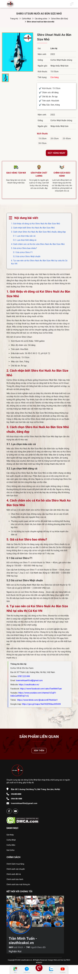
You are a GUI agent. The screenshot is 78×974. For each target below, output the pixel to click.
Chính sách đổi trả (14, 875)
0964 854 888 (16, 800)
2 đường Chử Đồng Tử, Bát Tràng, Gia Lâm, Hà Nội (35, 790)
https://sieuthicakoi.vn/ (29, 684)
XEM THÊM (39, 751)
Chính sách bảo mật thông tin (18, 885)
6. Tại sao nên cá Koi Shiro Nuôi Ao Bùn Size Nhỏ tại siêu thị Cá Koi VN (39, 262)
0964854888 (16, 795)
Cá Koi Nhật (26, 19)
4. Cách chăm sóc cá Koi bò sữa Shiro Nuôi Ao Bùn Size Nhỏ (38, 244)
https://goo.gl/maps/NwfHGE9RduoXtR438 (41, 704)
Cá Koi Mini (11, 846)
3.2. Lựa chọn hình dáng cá (24, 240)
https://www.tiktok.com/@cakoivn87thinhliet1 (37, 700)
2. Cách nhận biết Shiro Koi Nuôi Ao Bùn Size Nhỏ (33, 227)
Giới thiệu (10, 836)
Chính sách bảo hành (15, 880)
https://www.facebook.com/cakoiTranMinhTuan (41, 688)
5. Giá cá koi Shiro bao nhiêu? (24, 248)
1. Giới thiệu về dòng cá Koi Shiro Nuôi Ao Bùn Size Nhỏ (35, 223)
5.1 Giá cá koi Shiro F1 (23, 252)
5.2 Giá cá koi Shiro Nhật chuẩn (26, 256)
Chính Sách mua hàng (15, 865)
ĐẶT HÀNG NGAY (56, 153)
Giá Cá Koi (10, 851)
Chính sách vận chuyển (16, 870)
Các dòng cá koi (41, 19)
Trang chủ (14, 19)
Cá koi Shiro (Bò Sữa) (59, 19)
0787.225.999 (24, 676)
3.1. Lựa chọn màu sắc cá (24, 236)
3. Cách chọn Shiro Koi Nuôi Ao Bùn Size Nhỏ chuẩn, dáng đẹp (38, 232)
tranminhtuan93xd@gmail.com (29, 680)
